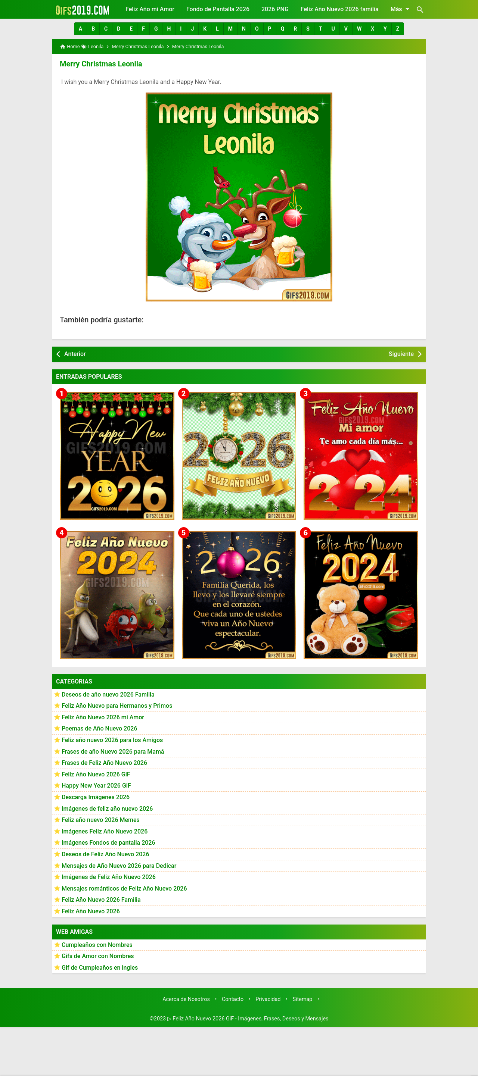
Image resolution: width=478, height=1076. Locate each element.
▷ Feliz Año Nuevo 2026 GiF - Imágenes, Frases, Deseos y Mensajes (248, 1019)
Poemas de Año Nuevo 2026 (99, 728)
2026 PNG (275, 9)
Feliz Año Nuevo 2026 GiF (96, 774)
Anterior (75, 353)
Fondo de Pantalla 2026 (217, 9)
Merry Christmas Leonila (101, 63)
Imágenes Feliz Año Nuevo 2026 (105, 831)
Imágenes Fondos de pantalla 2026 (108, 842)
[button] (80, 28)
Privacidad (267, 999)
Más (401, 8)
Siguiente (401, 353)
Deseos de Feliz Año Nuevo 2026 (105, 854)
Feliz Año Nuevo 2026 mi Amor (103, 717)
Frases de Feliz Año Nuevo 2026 (104, 762)
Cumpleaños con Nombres (97, 944)
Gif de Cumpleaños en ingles (100, 967)
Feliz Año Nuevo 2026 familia (340, 9)
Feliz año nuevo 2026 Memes (101, 819)
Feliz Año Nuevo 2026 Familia (101, 899)
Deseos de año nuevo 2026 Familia (108, 694)
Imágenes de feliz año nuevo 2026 (107, 808)
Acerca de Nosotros (186, 999)
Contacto (232, 999)
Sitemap (303, 999)
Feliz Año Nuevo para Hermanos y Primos (117, 705)
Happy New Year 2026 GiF (96, 785)
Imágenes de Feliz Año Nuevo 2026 (109, 876)
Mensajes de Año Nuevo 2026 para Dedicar (119, 865)
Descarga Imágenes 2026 (96, 797)
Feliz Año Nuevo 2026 (91, 911)
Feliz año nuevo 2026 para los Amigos (112, 740)
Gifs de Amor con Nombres (98, 956)
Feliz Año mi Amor (149, 9)
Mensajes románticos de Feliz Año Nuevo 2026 (124, 888)
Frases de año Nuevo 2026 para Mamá (113, 751)
